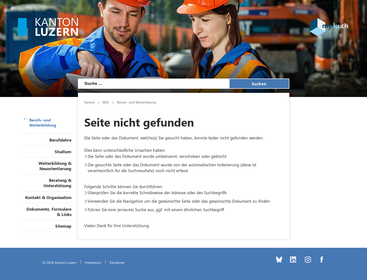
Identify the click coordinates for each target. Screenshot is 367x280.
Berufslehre (60, 140)
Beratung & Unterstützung (57, 182)
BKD (106, 102)
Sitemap (63, 226)
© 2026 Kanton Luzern (59, 262)
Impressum (93, 262)
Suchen (259, 83)
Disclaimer (117, 262)
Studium (63, 151)
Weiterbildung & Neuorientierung (54, 165)
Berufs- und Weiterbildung (40, 122)
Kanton (89, 102)
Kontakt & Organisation (48, 197)
